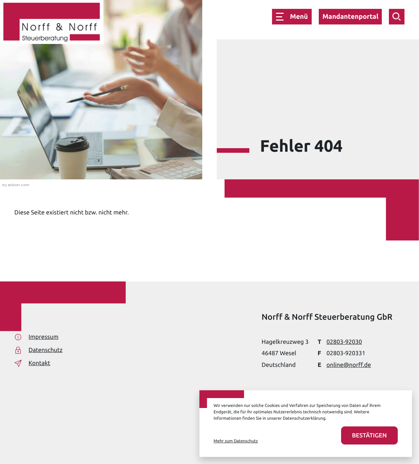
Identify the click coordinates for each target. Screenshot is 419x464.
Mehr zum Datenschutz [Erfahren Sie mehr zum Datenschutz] (236, 441)
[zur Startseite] (51, 23)
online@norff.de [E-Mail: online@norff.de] (349, 365)
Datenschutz (39, 350)
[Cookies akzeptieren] (369, 435)
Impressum (36, 337)
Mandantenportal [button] (350, 16)
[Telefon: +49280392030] (344, 341)
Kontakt (32, 363)
